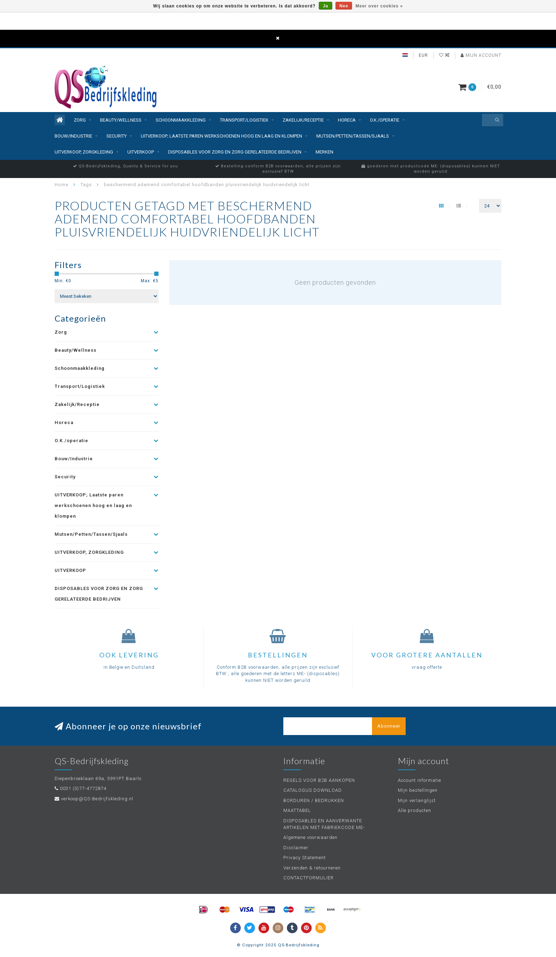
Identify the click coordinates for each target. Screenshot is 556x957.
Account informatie (419, 780)
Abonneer (388, 726)
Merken (324, 152)
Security (116, 136)
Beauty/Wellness (120, 120)
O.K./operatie (384, 120)
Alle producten (414, 810)
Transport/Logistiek (244, 120)
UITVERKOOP (140, 152)
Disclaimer (295, 847)
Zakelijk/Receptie (303, 120)
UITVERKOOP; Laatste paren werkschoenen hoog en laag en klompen (221, 136)
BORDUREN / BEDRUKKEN (313, 800)
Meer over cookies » (379, 6)
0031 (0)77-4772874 (83, 788)
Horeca (347, 120)
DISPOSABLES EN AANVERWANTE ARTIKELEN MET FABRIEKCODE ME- (324, 824)
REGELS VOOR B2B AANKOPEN (319, 780)
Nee (343, 6)
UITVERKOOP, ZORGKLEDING (84, 152)
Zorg (80, 120)
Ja (325, 6)
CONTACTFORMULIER (308, 877)
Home (61, 184)
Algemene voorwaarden (310, 837)
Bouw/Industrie (73, 136)
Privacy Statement (304, 857)
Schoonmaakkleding (181, 120)
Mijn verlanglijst (417, 800)
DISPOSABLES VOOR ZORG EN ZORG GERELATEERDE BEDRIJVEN (234, 152)
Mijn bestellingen (418, 790)
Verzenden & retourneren (312, 867)
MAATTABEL (297, 810)
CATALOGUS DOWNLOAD (312, 790)
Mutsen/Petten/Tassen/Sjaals (352, 136)
